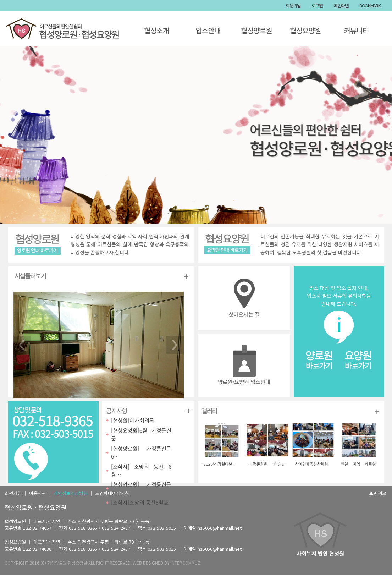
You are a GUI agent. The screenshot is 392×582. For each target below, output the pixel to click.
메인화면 (341, 5)
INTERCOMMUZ (185, 563)
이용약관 (37, 493)
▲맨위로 (377, 493)
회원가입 (293, 5)
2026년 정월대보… (220, 464)
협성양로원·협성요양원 (67, 563)
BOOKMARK (370, 5)
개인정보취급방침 (71, 493)
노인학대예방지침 (112, 493)
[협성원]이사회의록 (132, 420)
